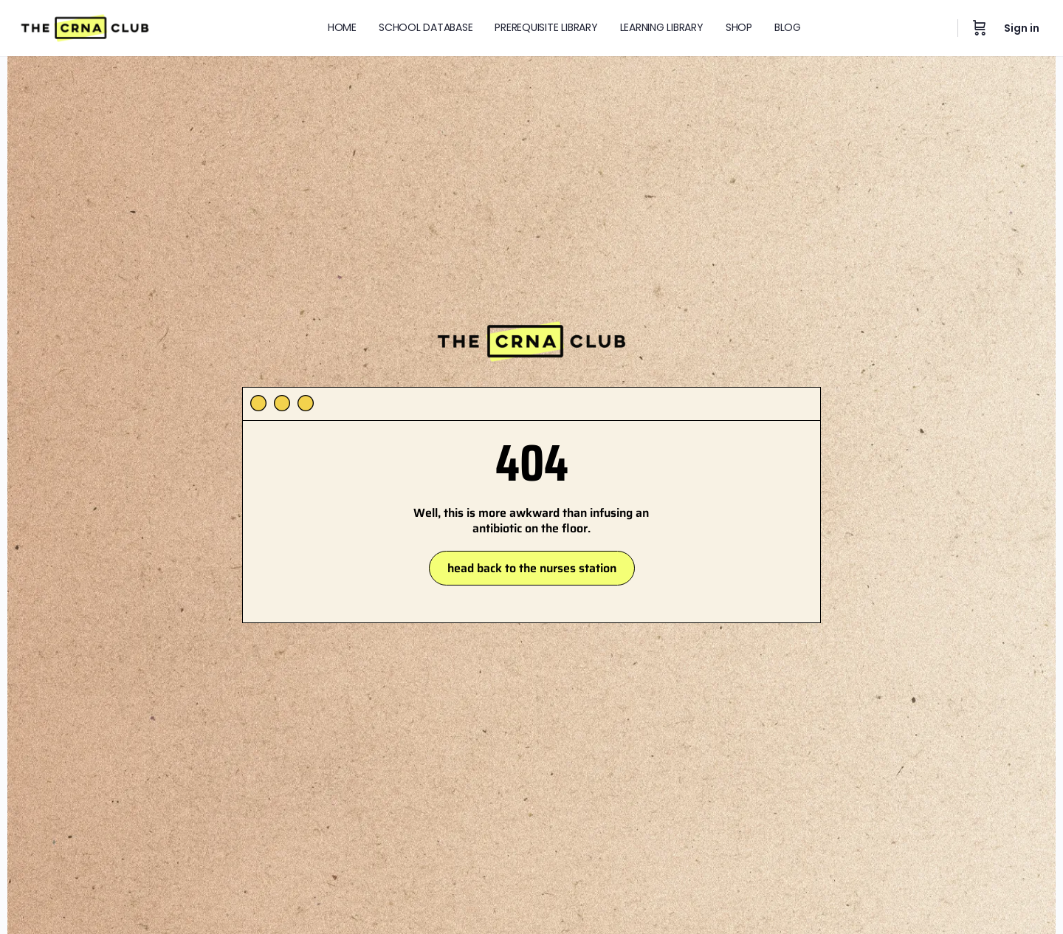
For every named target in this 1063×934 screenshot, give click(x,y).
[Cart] (979, 28)
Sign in (1021, 28)
